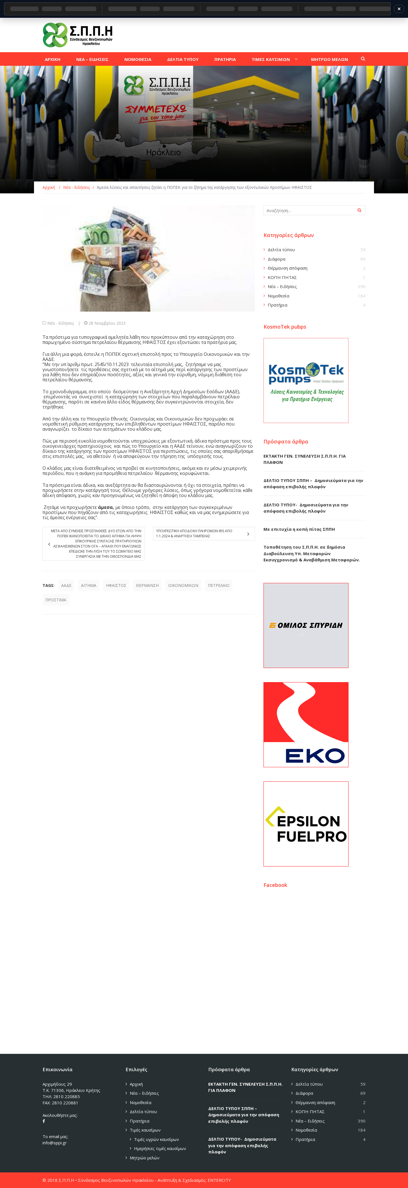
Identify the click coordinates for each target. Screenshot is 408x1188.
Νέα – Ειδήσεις (282, 286)
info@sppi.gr (54, 1142)
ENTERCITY (219, 1180)
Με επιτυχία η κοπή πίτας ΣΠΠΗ (299, 529)
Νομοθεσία (278, 296)
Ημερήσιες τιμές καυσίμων (160, 1148)
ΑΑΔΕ (66, 585)
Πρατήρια (277, 305)
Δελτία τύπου (281, 249)
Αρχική (136, 1084)
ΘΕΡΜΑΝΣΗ (147, 585)
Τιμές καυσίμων (145, 1130)
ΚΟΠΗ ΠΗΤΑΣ (282, 277)
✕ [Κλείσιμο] (399, 9)
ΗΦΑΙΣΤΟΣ (116, 585)
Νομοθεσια (137, 59)
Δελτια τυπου (183, 59)
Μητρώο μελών (145, 1157)
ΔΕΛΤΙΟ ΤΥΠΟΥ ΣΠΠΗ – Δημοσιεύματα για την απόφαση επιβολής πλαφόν (243, 1114)
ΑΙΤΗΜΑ (88, 585)
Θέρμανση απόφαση (287, 268)
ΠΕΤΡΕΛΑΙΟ (219, 585)
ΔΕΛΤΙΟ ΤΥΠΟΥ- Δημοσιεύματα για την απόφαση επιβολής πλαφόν (242, 1145)
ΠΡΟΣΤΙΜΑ (55, 600)
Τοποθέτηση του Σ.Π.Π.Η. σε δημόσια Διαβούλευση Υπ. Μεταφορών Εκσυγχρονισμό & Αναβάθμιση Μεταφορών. (312, 553)
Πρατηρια (225, 59)
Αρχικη (52, 59)
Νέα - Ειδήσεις (60, 323)
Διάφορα (276, 259)
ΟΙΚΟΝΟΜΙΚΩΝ (183, 585)
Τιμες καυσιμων (271, 59)
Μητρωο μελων (329, 59)
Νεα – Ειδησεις (92, 59)
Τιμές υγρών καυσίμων (156, 1139)
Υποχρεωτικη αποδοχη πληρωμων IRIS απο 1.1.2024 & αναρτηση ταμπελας (194, 533)
